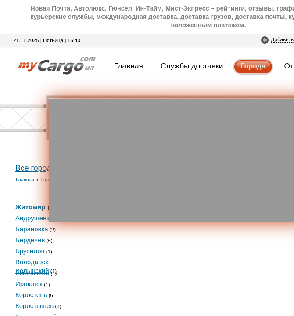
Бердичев (30, 240)
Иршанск (29, 283)
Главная (128, 65)
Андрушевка (34, 218)
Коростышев (34, 305)
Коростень (31, 294)
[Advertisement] (171, 160)
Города (253, 66)
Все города (35, 168)
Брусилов (29, 251)
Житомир (30, 207)
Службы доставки (192, 65)
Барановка (31, 229)
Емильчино (32, 272)
